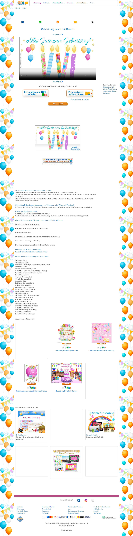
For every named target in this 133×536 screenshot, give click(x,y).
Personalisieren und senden (80, 99)
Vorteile (17, 8)
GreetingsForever (73, 513)
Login (23, 8)
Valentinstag (107, 91)
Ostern (114, 91)
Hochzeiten (45, 511)
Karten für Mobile (91, 435)
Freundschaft (112, 89)
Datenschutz (21, 513)
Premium (70, 3)
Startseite (20, 507)
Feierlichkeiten (82, 3)
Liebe (69, 509)
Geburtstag (37, 3)
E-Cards (46, 3)
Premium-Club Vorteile (75, 507)
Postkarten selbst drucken (102, 507)
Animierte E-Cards (48, 507)
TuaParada (97, 513)
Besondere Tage (58, 3)
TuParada (45, 513)
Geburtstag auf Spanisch (76, 511)
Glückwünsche (98, 509)
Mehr (92, 3)
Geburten (106, 93)
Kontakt (96, 511)
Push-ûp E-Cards (22, 511)
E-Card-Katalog (21, 435)
